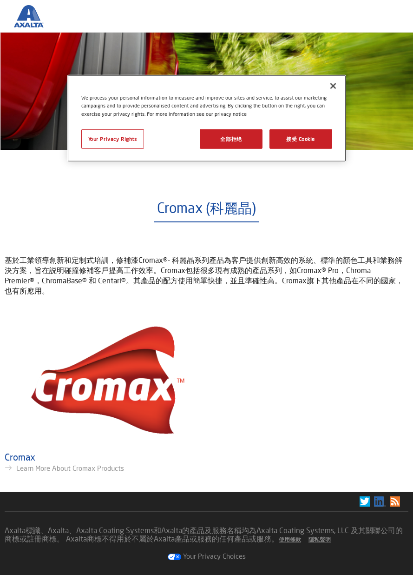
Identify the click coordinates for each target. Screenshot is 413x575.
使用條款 (290, 539)
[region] (206, 118)
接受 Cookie (300, 138)
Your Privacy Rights (112, 138)
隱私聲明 (319, 539)
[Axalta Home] (33, 23)
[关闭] (333, 86)
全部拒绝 (231, 138)
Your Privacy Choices (207, 556)
